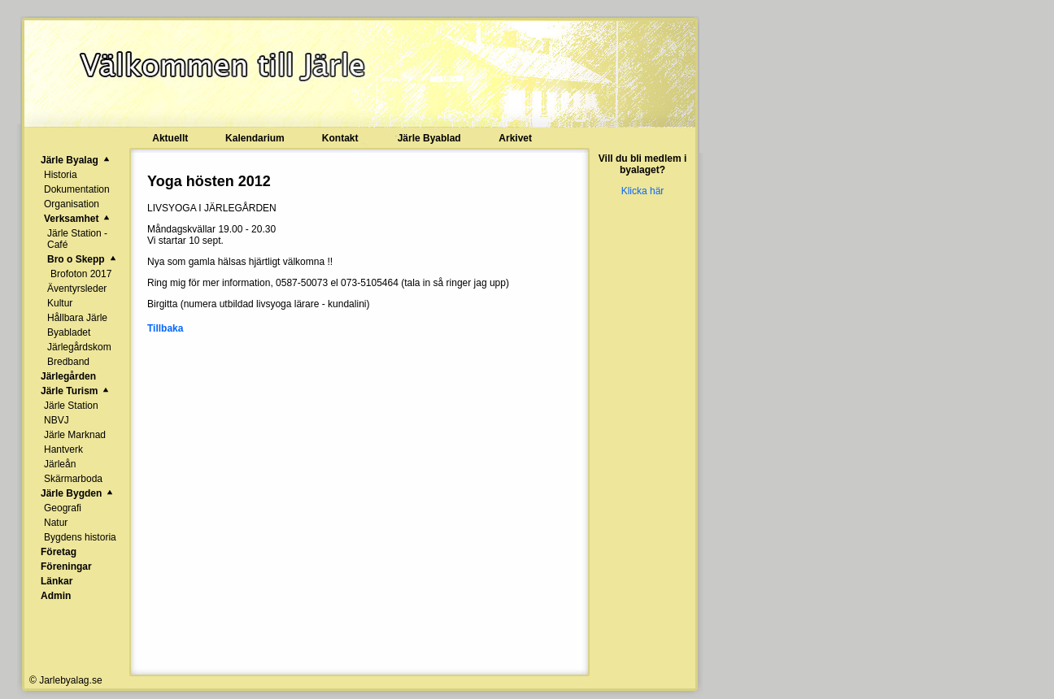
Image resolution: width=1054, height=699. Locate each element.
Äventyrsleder (77, 288)
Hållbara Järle (77, 317)
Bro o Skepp (76, 259)
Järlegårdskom (79, 347)
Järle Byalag (69, 160)
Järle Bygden (71, 493)
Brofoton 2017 (80, 274)
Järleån (60, 464)
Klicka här (642, 191)
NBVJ (56, 420)
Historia (60, 174)
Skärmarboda (73, 478)
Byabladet (68, 332)
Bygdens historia (80, 537)
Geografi (62, 508)
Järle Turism (69, 391)
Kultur (59, 303)
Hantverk (63, 449)
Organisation (71, 204)
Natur (56, 522)
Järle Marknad (75, 435)
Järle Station (71, 405)
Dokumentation (77, 189)
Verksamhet (71, 218)
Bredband (68, 361)
